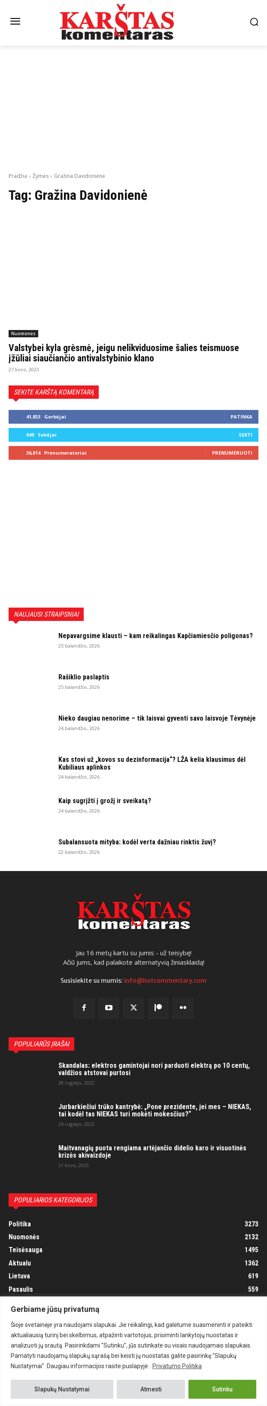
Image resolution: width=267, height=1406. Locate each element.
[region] (133, 1351)
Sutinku (222, 1389)
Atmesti (151, 1389)
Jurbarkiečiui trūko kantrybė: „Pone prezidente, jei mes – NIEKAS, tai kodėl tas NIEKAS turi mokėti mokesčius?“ (154, 1111)
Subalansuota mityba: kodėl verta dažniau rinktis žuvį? (137, 842)
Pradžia (18, 176)
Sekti (245, 434)
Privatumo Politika (177, 1366)
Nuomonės (23, 333)
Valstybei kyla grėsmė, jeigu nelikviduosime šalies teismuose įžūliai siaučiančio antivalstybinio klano (124, 353)
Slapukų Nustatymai (62, 1389)
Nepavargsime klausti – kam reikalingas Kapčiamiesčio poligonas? (155, 636)
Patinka (241, 416)
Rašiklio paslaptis (83, 677)
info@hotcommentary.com (165, 980)
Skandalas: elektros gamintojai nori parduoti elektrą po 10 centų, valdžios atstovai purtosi (154, 1069)
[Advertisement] (133, 108)
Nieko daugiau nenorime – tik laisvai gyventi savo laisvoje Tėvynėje (157, 718)
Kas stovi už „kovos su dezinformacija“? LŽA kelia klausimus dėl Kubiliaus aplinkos (152, 763)
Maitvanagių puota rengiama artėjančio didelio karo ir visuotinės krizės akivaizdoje (152, 1152)
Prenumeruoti (232, 452)
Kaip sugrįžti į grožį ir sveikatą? (104, 801)
